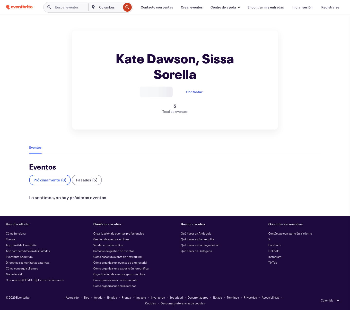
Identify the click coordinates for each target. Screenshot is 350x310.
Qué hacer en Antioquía (196, 233)
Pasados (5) (86, 179)
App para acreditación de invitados (28, 251)
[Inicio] (19, 7)
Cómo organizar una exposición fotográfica (121, 268)
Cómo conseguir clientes (22, 268)
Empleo (112, 297)
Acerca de (72, 297)
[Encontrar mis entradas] (266, 7)
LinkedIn (274, 251)
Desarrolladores (198, 297)
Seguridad (176, 297)
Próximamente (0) (50, 179)
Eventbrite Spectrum (19, 257)
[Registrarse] (330, 7)
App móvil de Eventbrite (21, 245)
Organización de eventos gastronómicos (119, 274)
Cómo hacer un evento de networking (117, 257)
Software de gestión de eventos (113, 251)
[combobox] (109, 7)
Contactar (194, 92)
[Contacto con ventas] (157, 7)
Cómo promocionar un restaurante (115, 280)
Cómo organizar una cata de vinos (114, 286)
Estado (217, 297)
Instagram (274, 257)
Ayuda (98, 297)
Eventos (35, 147)
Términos (233, 297)
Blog (86, 297)
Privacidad (250, 297)
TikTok (272, 262)
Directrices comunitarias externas (27, 262)
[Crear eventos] (192, 7)
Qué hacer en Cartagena (196, 251)
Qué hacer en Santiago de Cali (200, 245)
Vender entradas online (108, 245)
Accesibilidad (270, 297)
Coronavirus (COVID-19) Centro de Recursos (35, 280)
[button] (225, 7)
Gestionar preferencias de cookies (183, 303)
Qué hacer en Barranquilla (197, 239)
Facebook (274, 245)
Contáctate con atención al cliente (290, 233)
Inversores (158, 297)
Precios (11, 239)
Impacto (141, 297)
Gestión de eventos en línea (111, 239)
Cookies (150, 303)
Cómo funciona (16, 233)
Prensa (126, 297)
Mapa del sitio (15, 274)
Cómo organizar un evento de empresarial (120, 262)
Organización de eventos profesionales (118, 233)
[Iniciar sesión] (302, 7)
